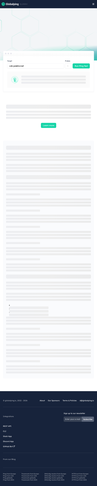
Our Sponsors (54, 400)
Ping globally (8, 478)
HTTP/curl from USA (79, 476)
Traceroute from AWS (29, 480)
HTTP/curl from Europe (80, 474)
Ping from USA (8, 476)
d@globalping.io (87, 400)
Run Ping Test (81, 66)
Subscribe (87, 419)
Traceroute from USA (29, 476)
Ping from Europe (9, 474)
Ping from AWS (8, 480)
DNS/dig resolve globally (53, 478)
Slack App (7, 436)
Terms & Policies (70, 400)
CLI (4, 431)
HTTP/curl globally (78, 478)
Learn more (48, 125)
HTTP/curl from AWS (79, 480)
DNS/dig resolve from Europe (55, 474)
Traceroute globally (28, 478)
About (42, 400)
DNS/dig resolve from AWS (54, 480)
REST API (7, 426)
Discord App (8, 441)
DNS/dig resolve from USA (54, 476)
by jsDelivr (24, 4)
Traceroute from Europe (30, 474)
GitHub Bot (9, 446)
